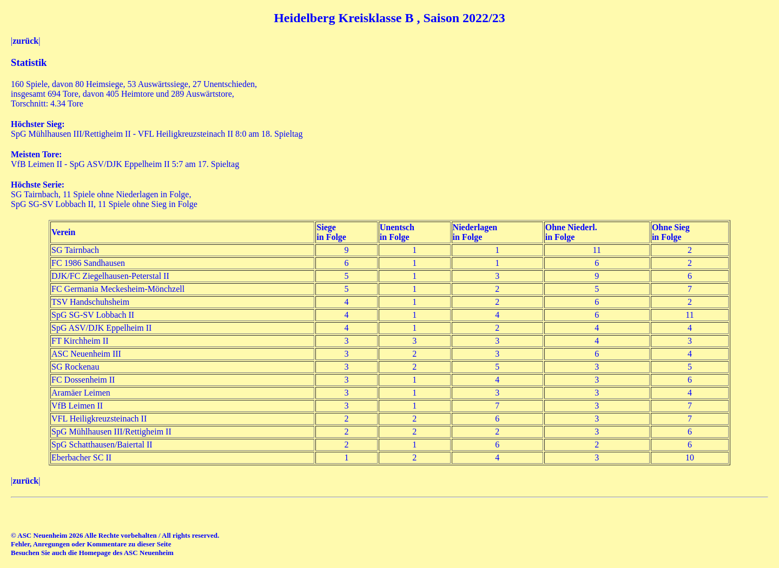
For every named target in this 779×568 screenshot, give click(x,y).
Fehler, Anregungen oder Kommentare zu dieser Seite (91, 544)
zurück (25, 40)
